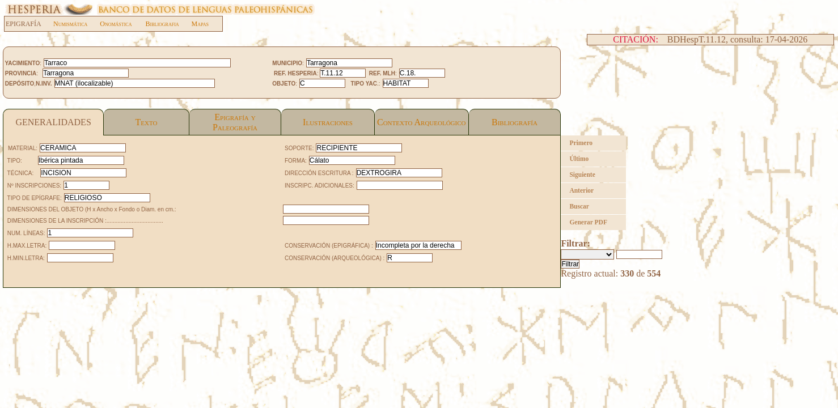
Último (579, 158)
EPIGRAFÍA (29, 24)
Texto (147, 122)
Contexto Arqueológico (421, 122)
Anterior (581, 190)
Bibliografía (514, 122)
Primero (580, 142)
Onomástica (116, 24)
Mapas (200, 24)
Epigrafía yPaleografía (235, 122)
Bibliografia (162, 24)
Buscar (579, 206)
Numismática (70, 24)
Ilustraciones (328, 122)
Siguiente (582, 174)
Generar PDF (588, 222)
